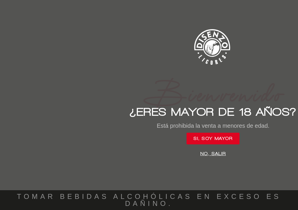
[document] (149, 105)
